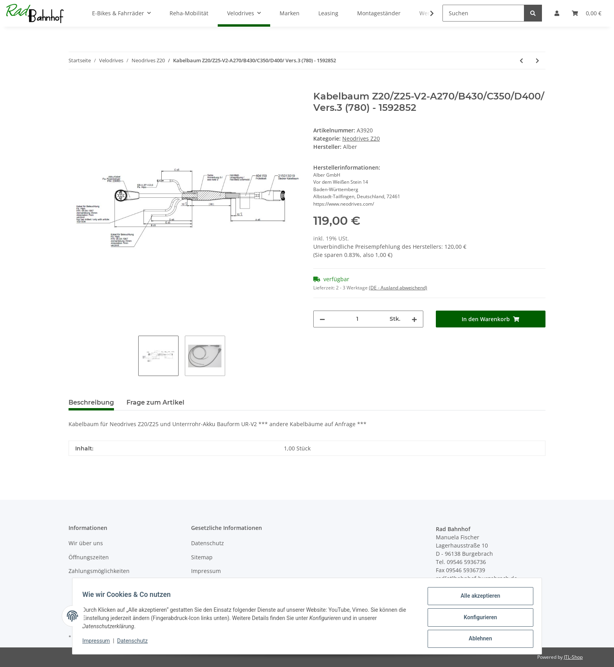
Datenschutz (207, 543)
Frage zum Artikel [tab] (155, 402)
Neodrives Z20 (361, 138)
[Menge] (357, 319)
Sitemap (202, 557)
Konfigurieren (477, 619)
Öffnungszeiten (89, 557)
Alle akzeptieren (477, 598)
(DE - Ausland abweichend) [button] (398, 287)
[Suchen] (483, 13)
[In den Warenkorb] (75, 86)
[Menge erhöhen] (414, 319)
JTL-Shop (573, 657)
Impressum (206, 571)
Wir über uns (86, 543)
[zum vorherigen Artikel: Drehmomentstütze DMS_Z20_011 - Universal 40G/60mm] (521, 60)
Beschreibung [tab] (91, 402)
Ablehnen (477, 639)
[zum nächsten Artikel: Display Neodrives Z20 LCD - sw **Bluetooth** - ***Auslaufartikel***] (537, 60)
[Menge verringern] (322, 319)
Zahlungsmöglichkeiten (99, 571)
